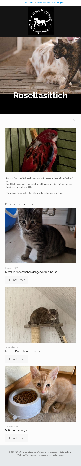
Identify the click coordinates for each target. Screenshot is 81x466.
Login (61, 455)
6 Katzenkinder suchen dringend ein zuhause (31, 272)
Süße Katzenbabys (16, 430)
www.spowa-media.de (47, 455)
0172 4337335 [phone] (26, 2)
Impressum (53, 452)
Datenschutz (65, 452)
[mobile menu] (76, 12)
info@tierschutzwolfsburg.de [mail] (50, 2)
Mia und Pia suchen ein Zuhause (24, 351)
